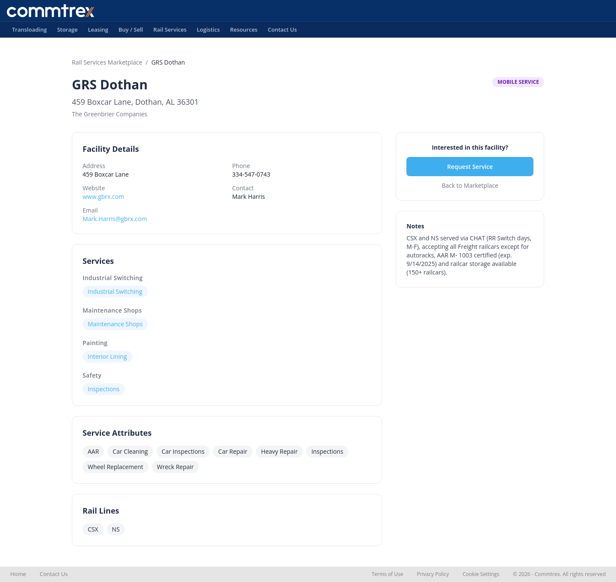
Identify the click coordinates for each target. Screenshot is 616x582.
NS (116, 529)
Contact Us (282, 32)
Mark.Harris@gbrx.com (115, 219)
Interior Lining (107, 356)
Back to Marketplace (469, 185)
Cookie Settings (480, 574)
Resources (244, 32)
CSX (93, 529)
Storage (67, 32)
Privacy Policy (433, 574)
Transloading (29, 32)
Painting (95, 343)
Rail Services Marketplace (107, 62)
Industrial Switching (113, 278)
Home (18, 574)
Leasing (98, 32)
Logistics (208, 32)
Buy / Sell (130, 32)
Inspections (104, 389)
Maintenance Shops (112, 310)
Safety (92, 375)
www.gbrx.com (103, 196)
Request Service (470, 166)
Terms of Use (387, 574)
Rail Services (170, 32)
